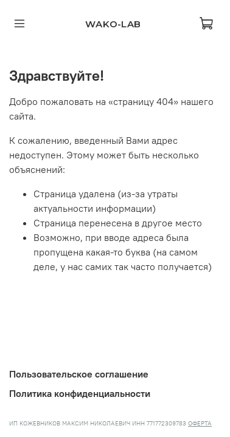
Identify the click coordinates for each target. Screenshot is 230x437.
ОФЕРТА (200, 423)
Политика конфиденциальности (79, 393)
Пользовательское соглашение (78, 374)
